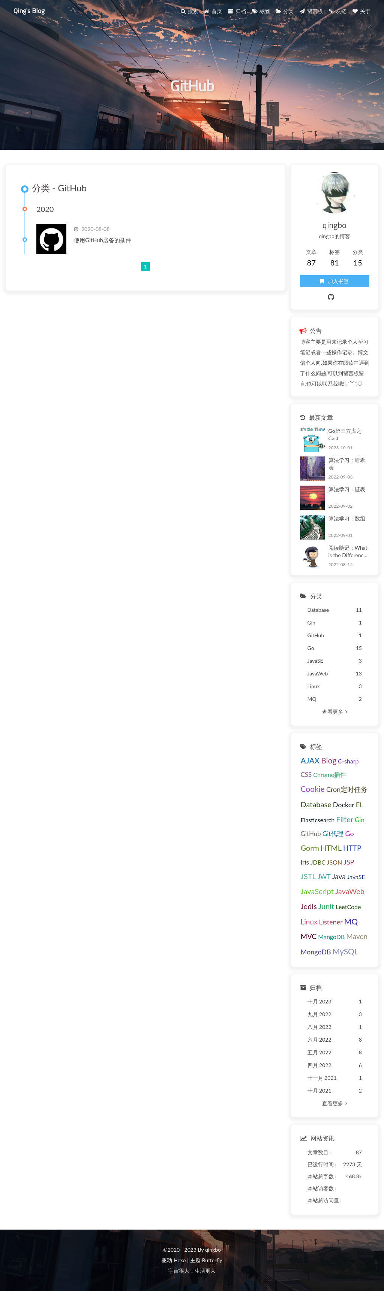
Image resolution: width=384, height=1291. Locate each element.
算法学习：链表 (346, 489)
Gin (359, 820)
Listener (330, 922)
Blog (328, 760)
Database (316, 804)
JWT (324, 877)
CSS (306, 774)
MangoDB (331, 936)
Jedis (309, 906)
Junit (326, 906)
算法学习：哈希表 (346, 464)
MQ (351, 921)
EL (359, 805)
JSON (334, 862)
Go (349, 833)
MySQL (345, 951)
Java (339, 876)
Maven (357, 936)
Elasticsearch (318, 819)
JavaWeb (349, 891)
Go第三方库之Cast (345, 434)
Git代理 (333, 834)
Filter (344, 819)
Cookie (313, 788)
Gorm (310, 847)
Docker (343, 805)
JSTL (308, 876)
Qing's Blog (29, 11)
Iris (305, 862)
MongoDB (316, 952)
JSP (349, 862)
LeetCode (348, 906)
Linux (309, 921)
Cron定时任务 (347, 789)
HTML (331, 847)
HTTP (352, 848)
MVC (309, 936)
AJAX (310, 760)
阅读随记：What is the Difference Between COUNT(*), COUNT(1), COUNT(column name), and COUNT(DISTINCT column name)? (348, 551)
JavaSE (356, 876)
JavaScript (317, 891)
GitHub (311, 834)
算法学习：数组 (346, 518)
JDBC (318, 862)
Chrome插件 (329, 774)
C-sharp (348, 761)
